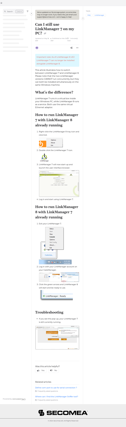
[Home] (1, 3)
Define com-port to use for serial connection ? (56, 387)
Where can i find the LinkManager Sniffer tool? (56, 396)
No (53, 370)
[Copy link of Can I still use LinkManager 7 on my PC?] (45, 34)
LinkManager (99, 15)
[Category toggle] (31, 13)
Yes (40, 370)
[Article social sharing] (71, 48)
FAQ (88, 15)
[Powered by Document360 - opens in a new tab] (14, 399)
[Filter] (27, 11)
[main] (57, 205)
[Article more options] (77, 48)
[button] (13, 11)
